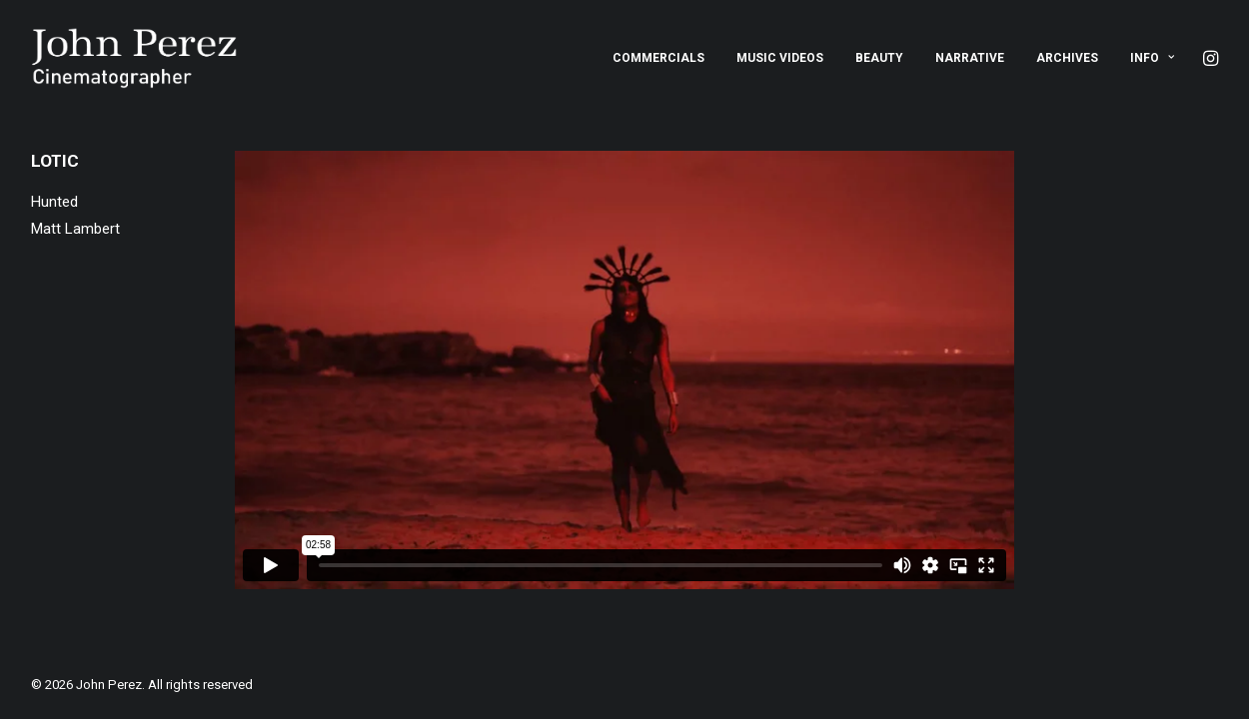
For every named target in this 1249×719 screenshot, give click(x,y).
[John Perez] (134, 58)
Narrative (969, 58)
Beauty (879, 58)
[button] (1209, 58)
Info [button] (1152, 58)
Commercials (658, 58)
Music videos (779, 58)
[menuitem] (658, 58)
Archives (1067, 58)
